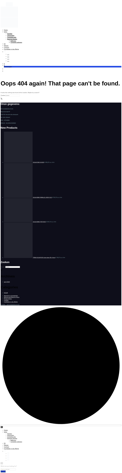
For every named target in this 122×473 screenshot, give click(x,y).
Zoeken (3, 95)
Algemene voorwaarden (11, 295)
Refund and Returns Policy (11, 297)
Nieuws (6, 45)
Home (6, 30)
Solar (5, 32)
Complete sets (11, 37)
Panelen (9, 33)
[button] (4, 63)
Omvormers (10, 35)
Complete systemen (16, 42)
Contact (6, 47)
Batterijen (13, 40)
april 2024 (7, 282)
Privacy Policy (8, 298)
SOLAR (6, 293)
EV (5, 44)
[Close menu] (2, 427)
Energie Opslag (12, 39)
